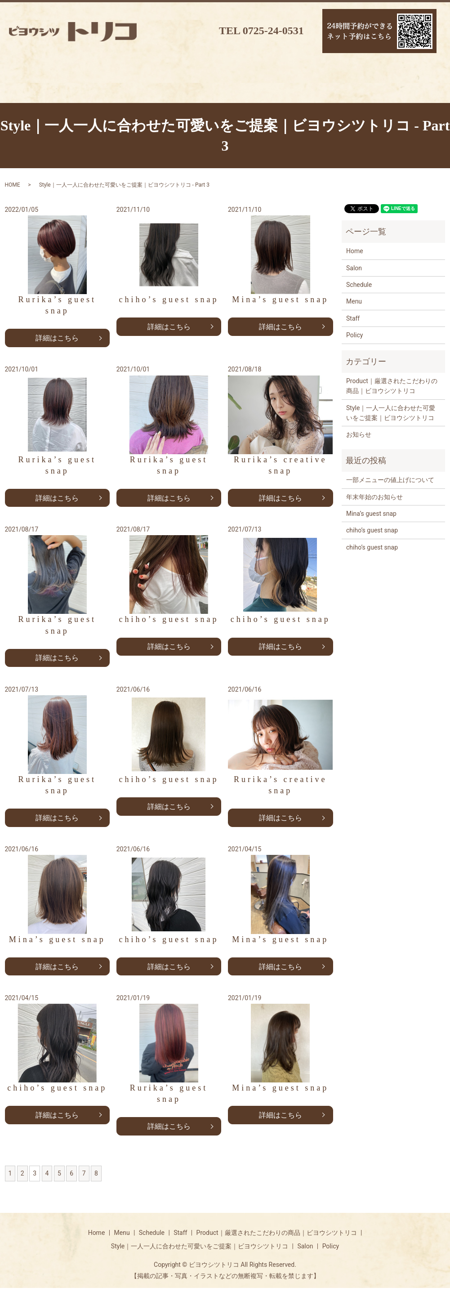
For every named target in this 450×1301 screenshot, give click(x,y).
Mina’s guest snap (371, 524)
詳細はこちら (57, 349)
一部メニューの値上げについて (390, 491)
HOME (12, 196)
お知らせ (358, 446)
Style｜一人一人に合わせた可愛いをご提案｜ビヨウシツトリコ (390, 424)
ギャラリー (290, 87)
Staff (353, 329)
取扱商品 (227, 87)
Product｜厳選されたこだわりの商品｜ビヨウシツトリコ (391, 397)
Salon (354, 279)
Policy (354, 346)
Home (354, 262)
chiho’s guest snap (372, 541)
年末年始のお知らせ (374, 508)
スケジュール (101, 87)
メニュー (38, 87)
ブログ (353, 87)
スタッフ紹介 (164, 87)
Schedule (359, 296)
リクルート (416, 87)
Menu (354, 313)
